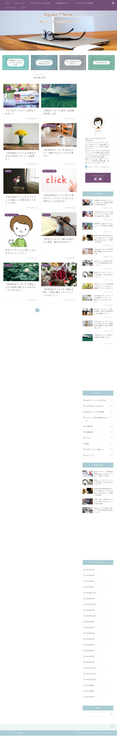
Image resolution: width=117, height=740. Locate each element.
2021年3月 (90, 579)
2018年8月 (90, 625)
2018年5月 (90, 642)
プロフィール (19, 3)
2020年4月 (90, 602)
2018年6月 (90, 636)
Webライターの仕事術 (84, 3)
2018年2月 (90, 660)
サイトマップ (10, 8)
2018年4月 (90, 648)
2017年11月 (91, 677)
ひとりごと (99, 458)
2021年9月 (90, 573)
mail (23, 8)
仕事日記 (99, 429)
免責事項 (20, 737)
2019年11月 (91, 608)
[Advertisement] (98, 94)
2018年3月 (90, 654)
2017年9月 (90, 689)
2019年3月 (90, 613)
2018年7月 (90, 631)
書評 (99, 447)
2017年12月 (91, 671)
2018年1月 (90, 665)
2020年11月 (91, 596)
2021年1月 (90, 590)
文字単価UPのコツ (63, 3)
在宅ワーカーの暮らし (99, 452)
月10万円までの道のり (99, 409)
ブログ (99, 441)
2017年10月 (91, 683)
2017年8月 (90, 694)
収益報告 (99, 435)
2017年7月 (90, 700)
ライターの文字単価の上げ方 (99, 422)
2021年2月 (90, 584)
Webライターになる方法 (40, 3)
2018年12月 (91, 619)
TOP (7, 3)
